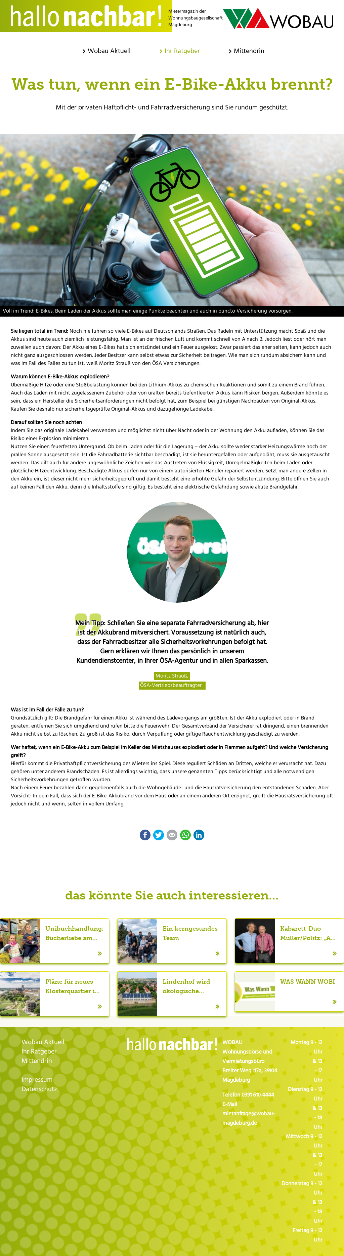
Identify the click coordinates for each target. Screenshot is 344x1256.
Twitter (158, 835)
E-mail (172, 835)
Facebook (145, 835)
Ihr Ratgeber (39, 1052)
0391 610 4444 (258, 1095)
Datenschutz (39, 1089)
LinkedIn (199, 835)
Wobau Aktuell (43, 1042)
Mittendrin (37, 1061)
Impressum (37, 1080)
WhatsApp (185, 835)
